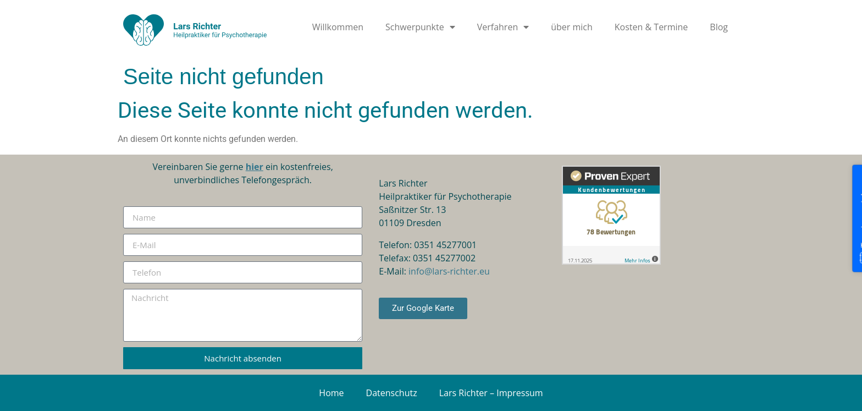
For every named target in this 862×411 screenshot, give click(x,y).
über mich (572, 27)
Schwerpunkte (420, 27)
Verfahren (503, 27)
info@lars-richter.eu (449, 271)
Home (331, 393)
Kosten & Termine (651, 27)
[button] (24, 387)
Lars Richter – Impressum (491, 393)
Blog (719, 27)
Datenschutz (391, 393)
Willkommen (337, 27)
